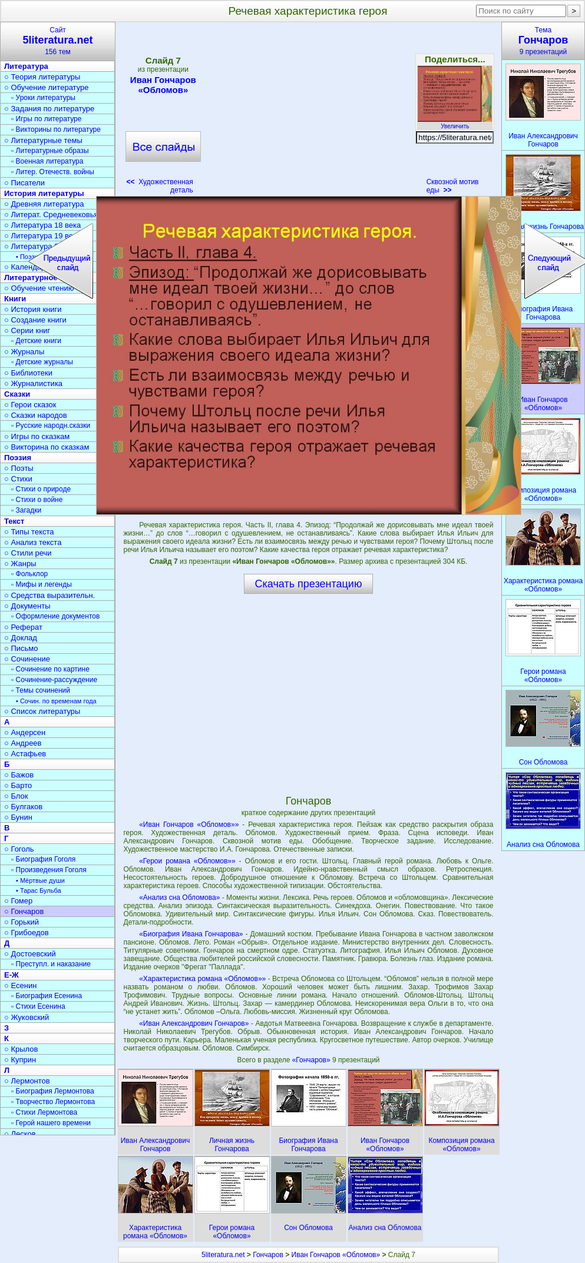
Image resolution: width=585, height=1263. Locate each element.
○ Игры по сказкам (37, 436)
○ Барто (18, 785)
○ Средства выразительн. (49, 595)
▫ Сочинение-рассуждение (54, 680)
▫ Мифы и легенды (41, 584)
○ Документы (27, 605)
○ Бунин (18, 817)
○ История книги (33, 309)
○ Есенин (20, 985)
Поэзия (17, 457)
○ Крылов (21, 1049)
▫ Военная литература (47, 161)
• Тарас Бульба (38, 890)
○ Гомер (18, 900)
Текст (14, 521)
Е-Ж (11, 974)
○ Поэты (19, 468)
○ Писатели (24, 182)
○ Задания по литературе (49, 108)
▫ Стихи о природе (41, 489)
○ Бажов (19, 774)
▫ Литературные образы (50, 151)
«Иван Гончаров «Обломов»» (189, 824)
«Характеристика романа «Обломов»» (202, 979)
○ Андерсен (24, 732)
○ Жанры (20, 563)
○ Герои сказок (30, 404)
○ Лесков (20, 1133)
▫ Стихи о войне (36, 500)
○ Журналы (24, 351)
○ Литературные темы (43, 140)
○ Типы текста (29, 531)
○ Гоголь (19, 849)
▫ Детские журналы (42, 362)
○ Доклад (20, 637)
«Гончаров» (312, 1060)
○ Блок (16, 796)
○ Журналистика (33, 383)
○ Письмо (21, 648)
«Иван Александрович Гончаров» (194, 1023)
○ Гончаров (24, 911)
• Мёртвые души (40, 880)
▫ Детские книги (36, 341)
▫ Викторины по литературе (56, 129)
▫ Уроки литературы (43, 98)
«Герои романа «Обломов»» (187, 861)
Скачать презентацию (308, 584)
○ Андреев (23, 743)
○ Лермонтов (27, 1080)
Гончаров (268, 1255)
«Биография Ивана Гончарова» (191, 934)
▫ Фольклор (29, 574)
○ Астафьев (25, 753)
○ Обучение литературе (46, 87)
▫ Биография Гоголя (43, 859)
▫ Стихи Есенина (38, 1006)
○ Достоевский (30, 953)
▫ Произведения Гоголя (49, 870)
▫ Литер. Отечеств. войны (52, 172)
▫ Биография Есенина (46, 996)
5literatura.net (222, 1255)
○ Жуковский (26, 1017)
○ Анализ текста (32, 542)
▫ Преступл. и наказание (51, 964)
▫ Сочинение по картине (50, 669)
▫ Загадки (26, 510)
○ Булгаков (23, 806)
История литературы (44, 193)
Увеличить (455, 123)
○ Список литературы (42, 711)
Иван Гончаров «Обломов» (163, 85)
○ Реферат (23, 627)
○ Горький (21, 922)
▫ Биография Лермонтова (52, 1091)
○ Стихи (18, 478)
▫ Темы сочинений (40, 690)
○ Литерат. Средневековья (51, 214)
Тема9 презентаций (543, 41)
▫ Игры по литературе (46, 119)
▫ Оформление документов (55, 616)
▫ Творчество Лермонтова (53, 1102)
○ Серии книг (27, 330)
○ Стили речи (28, 553)
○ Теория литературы (42, 76)
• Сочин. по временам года (56, 700)
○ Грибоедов (26, 932)
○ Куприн (20, 1059)
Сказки (17, 394)
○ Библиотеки (28, 372)
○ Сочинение (27, 658)
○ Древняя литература (44, 204)
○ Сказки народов (35, 415)
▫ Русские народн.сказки (50, 425)
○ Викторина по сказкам (46, 447)
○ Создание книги (35, 319)
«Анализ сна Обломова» (179, 897)
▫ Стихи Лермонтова (44, 1112)
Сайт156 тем (58, 41)
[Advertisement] (310, 111)
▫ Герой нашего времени (51, 1123)
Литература (26, 66)
